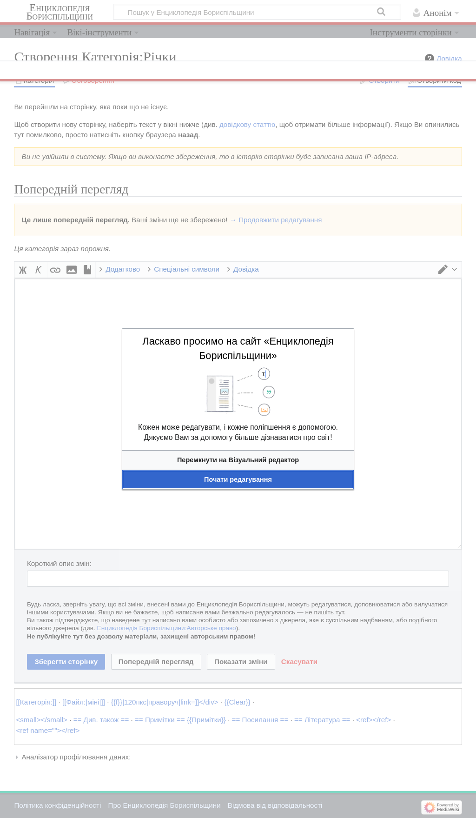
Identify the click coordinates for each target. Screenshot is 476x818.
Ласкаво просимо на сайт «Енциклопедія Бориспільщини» (237, 348)
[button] (238, 460)
